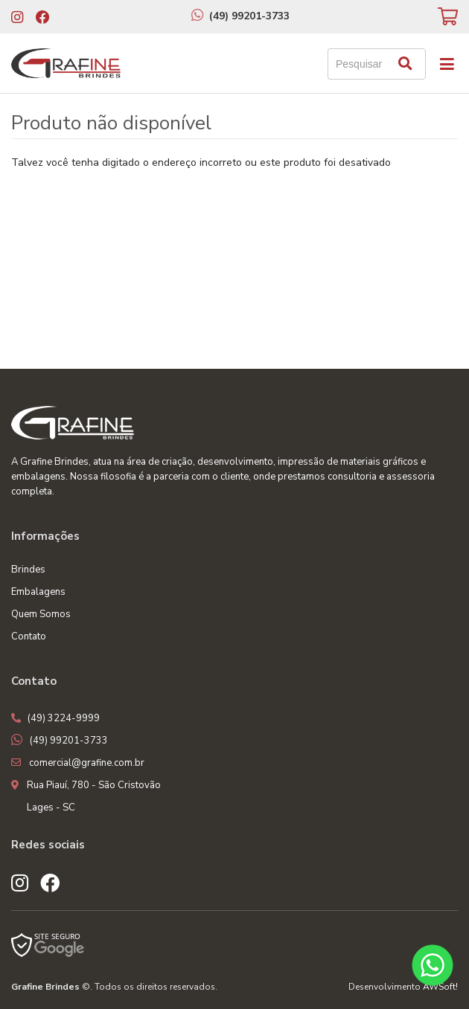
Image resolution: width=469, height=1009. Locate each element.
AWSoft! (440, 987)
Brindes (28, 569)
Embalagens (38, 592)
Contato (28, 636)
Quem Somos (41, 614)
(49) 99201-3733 (249, 16)
